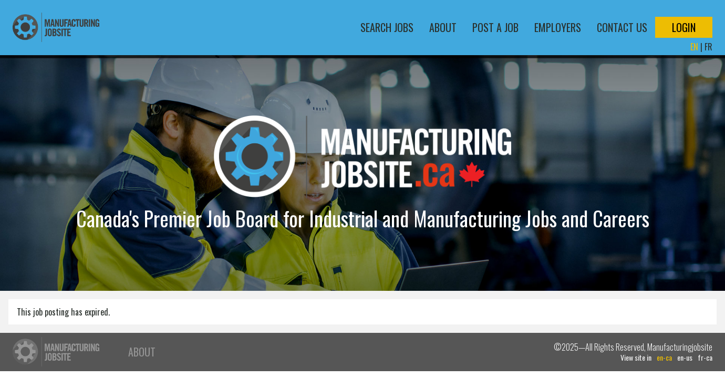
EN (694, 47)
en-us (684, 357)
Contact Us (622, 27)
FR (708, 47)
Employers (557, 27)
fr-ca (705, 357)
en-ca (664, 357)
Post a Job (495, 27)
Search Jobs (386, 27)
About (443, 27)
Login (684, 27)
